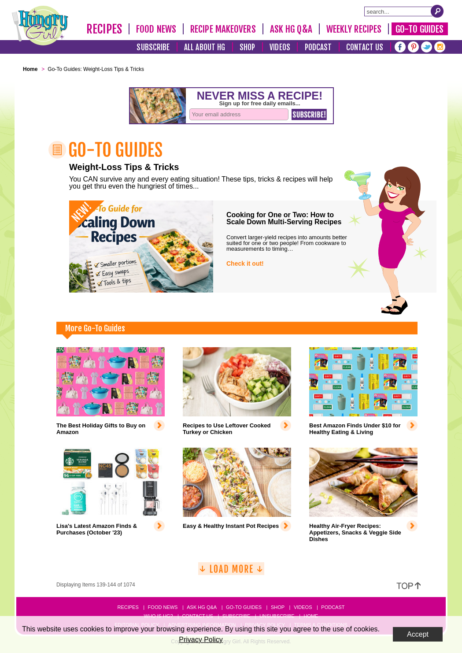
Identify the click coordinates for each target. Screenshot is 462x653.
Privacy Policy (201, 639)
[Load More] (231, 572)
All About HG (204, 47)
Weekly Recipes (353, 29)
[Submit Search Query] (437, 11)
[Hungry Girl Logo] (40, 25)
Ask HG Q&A (291, 29)
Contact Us (364, 47)
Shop (247, 47)
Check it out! (245, 263)
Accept (418, 634)
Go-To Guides (419, 29)
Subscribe (153, 47)
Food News (156, 29)
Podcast (318, 47)
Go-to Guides (244, 607)
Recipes (104, 29)
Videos (280, 47)
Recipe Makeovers (223, 29)
